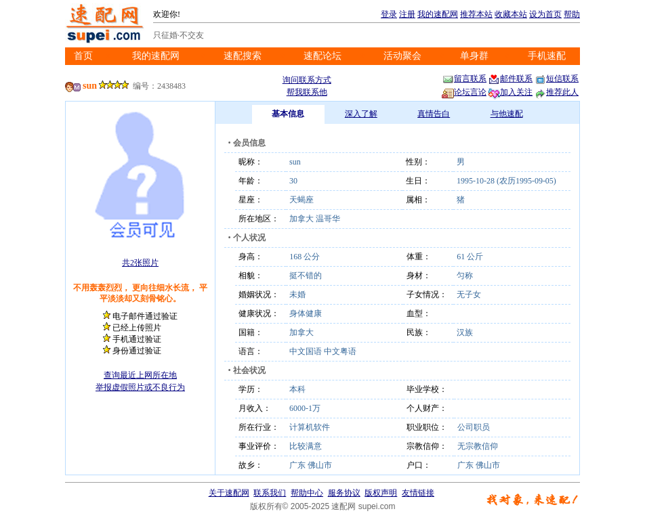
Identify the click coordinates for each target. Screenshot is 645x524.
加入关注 (510, 92)
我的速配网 (437, 14)
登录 (389, 14)
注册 (407, 14)
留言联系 (464, 78)
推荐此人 (556, 92)
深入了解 (361, 113)
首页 (83, 56)
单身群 (474, 56)
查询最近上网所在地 (140, 375)
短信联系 (556, 78)
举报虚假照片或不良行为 (140, 387)
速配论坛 (322, 56)
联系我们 (269, 493)
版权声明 (381, 493)
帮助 (572, 14)
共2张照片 (140, 262)
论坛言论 (464, 92)
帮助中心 (307, 493)
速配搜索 (243, 56)
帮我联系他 (307, 92)
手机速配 (547, 56)
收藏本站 (511, 14)
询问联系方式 (307, 80)
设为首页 (545, 14)
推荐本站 (476, 14)
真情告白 (433, 113)
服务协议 (344, 493)
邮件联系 (510, 78)
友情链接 (418, 493)
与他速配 (507, 113)
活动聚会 (402, 56)
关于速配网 (229, 493)
